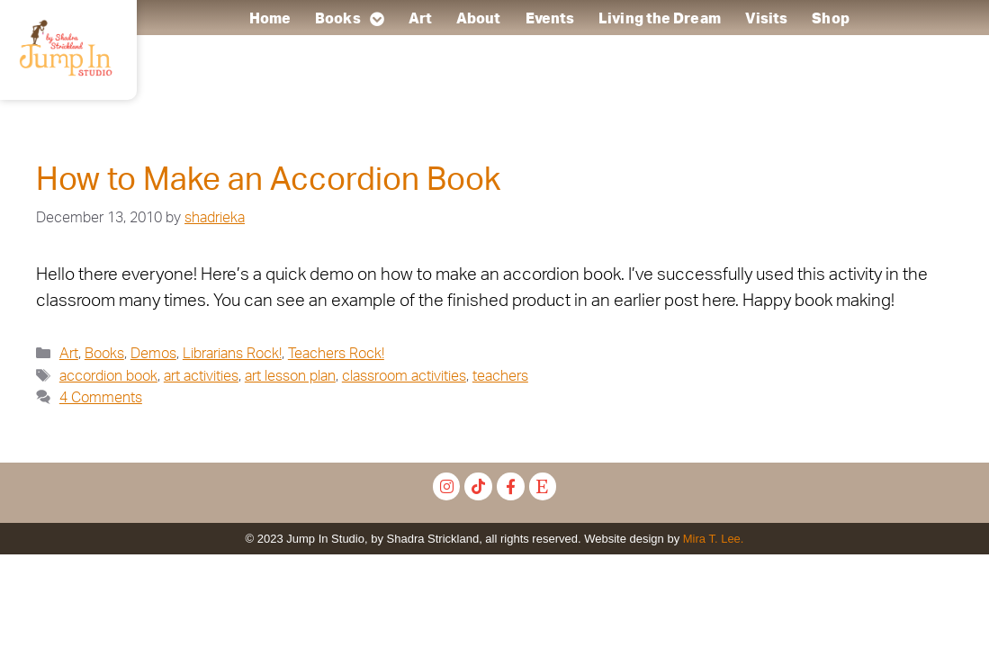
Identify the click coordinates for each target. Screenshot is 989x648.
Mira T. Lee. (713, 538)
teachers (500, 376)
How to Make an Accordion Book (268, 180)
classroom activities (404, 376)
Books (350, 19)
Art (420, 19)
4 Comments (100, 398)
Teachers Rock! (336, 353)
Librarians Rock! (232, 353)
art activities (201, 376)
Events (550, 19)
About (479, 19)
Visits (766, 19)
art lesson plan (290, 376)
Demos (153, 353)
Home (270, 19)
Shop (831, 19)
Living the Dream (660, 19)
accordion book (108, 376)
